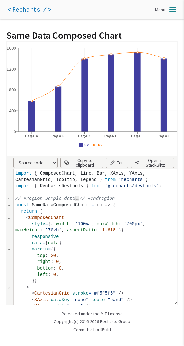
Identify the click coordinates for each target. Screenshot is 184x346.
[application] (38, 9)
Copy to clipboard (79, 163)
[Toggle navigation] (166, 9)
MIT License (112, 314)
